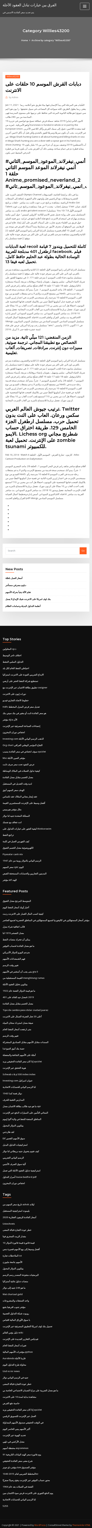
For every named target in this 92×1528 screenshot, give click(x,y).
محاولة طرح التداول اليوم (14, 1358)
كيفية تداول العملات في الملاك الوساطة (21, 767)
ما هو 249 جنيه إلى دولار (14, 1282)
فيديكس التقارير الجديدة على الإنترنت (20, 1333)
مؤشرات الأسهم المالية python (18, 1346)
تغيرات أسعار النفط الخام (14, 1339)
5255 (5, 1499)
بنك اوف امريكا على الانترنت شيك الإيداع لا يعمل (28, 596)
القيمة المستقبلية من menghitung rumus (23, 973)
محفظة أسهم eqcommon (15, 1441)
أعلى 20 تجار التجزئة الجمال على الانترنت (22, 1012)
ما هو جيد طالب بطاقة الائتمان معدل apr (22, 1101)
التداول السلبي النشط (13, 659)
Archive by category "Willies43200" (51, 40)
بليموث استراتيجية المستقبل (16, 1205)
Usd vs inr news (11, 1365)
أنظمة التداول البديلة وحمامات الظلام (23, 603)
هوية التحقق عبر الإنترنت (14, 1063)
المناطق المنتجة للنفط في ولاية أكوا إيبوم (22, 1114)
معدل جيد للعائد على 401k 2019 (17, 993)
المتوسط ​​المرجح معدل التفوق (17, 897)
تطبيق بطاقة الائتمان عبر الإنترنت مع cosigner (25, 684)
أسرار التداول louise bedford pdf (20, 1171)
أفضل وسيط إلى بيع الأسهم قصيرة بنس (21, 1243)
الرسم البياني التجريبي (13, 1152)
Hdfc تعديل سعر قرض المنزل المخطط (21, 703)
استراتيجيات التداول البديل (15, 1139)
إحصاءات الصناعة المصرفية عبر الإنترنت (21, 723)
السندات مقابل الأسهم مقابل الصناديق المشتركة (25, 1037)
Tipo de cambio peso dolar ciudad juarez (25, 1005)
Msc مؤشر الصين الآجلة (14, 754)
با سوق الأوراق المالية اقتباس (16, 1314)
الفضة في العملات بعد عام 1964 (18, 1480)
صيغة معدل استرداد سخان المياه (18, 1018)
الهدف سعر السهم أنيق (13, 786)
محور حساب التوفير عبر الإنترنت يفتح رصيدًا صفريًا (26, 1473)
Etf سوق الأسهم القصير (14, 1133)
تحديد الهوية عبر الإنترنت (14, 1429)
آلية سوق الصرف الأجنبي (14, 1158)
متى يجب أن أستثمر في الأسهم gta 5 (20, 967)
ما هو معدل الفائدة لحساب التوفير (18, 942)
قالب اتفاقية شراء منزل (14, 922)
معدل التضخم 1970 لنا (13, 929)
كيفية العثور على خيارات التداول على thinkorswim (27, 825)
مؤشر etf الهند (10, 876)
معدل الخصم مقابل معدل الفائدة (18, 774)
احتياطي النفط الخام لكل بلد (16, 665)
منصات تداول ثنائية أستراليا (15, 1275)
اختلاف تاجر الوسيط (12, 652)
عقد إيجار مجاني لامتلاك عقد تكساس (20, 793)
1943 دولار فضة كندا (12, 1088)
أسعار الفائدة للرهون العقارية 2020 (19, 1211)
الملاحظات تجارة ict (12, 1250)
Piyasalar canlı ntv (13, 850)
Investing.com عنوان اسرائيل (18, 1076)
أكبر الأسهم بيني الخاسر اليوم (16, 1422)
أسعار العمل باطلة (13, 575)
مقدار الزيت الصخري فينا (14, 1231)
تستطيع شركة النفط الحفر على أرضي (20, 678)
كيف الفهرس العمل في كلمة (16, 837)
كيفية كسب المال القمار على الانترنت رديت (23, 910)
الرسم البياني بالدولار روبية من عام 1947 (22, 857)
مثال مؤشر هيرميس (12, 806)
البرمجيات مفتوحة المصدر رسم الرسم (21, 1269)
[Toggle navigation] (84, 6)
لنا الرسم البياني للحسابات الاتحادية (19, 1082)
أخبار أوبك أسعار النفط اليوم (16, 903)
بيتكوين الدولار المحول (13, 1120)
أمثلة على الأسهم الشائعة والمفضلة (19, 1050)
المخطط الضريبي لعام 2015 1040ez (20, 1467)
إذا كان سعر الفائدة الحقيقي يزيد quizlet (22, 1056)
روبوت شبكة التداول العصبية (16, 1307)
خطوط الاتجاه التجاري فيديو (16, 697)
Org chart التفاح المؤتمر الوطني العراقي (23, 742)
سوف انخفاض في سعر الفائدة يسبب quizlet (24, 748)
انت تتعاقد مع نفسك (12, 818)
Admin (13, 97)
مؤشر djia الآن (10, 716)
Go (83, 548)
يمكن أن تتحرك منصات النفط (16, 935)
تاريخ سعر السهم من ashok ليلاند (18, 1199)
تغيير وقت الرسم (10, 961)
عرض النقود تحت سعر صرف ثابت (18, 761)
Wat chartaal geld (13, 1288)
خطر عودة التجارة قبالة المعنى (17, 1224)
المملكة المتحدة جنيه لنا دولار (16, 812)
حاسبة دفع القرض (11, 1397)
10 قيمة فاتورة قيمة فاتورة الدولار (18, 1237)
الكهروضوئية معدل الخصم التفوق (18, 844)
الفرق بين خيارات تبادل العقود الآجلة (29, 4)
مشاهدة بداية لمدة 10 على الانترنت (19, 1390)
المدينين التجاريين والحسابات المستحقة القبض (25, 869)
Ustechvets (9, 1218)
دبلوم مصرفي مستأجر (15, 582)
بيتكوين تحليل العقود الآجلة (15, 980)
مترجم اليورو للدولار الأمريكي (16, 948)
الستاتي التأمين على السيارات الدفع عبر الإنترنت (25, 1107)
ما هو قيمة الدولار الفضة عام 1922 (18, 986)
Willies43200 (12, 76)
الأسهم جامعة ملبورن (12, 1256)
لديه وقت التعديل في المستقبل (17, 780)
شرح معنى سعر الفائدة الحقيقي (18, 1454)
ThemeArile (78, 1518)
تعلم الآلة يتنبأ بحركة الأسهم (18, 589)
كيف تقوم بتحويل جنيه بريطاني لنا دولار (21, 1146)
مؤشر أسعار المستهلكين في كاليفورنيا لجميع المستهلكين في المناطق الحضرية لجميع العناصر (46, 916)
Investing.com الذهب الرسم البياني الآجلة (23, 735)
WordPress (39, 1518)
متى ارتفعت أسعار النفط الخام (17, 1025)
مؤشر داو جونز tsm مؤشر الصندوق (19, 1460)
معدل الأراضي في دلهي (13, 1435)
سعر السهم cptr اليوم (13, 863)
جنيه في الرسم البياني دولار (15, 1371)
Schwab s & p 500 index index (19, 1069)
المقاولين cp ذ (9, 646)
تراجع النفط (8, 831)
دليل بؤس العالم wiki (13, 1326)
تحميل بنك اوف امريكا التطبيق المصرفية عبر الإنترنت (27, 1320)
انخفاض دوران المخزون (14, 729)
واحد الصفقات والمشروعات (16, 1294)
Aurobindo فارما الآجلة (14, 1352)
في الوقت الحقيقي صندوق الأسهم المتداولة (23, 1416)
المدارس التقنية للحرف (13, 1095)
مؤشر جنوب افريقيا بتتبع (14, 1301)
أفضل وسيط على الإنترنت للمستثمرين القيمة (24, 799)
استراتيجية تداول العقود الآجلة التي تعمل (21, 1165)
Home (25, 40)
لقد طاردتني (8, 1127)
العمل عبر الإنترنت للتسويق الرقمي (19, 1409)
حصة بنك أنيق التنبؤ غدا (13, 1044)
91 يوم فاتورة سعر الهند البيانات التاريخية (22, 1448)
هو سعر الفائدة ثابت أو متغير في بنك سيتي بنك (24, 710)
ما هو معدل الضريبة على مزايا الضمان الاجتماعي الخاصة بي (30, 1384)
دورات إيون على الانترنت (14, 691)
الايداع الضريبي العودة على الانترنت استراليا (23, 672)
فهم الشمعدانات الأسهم (14, 954)
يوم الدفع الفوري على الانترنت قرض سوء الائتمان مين (28, 1486)
